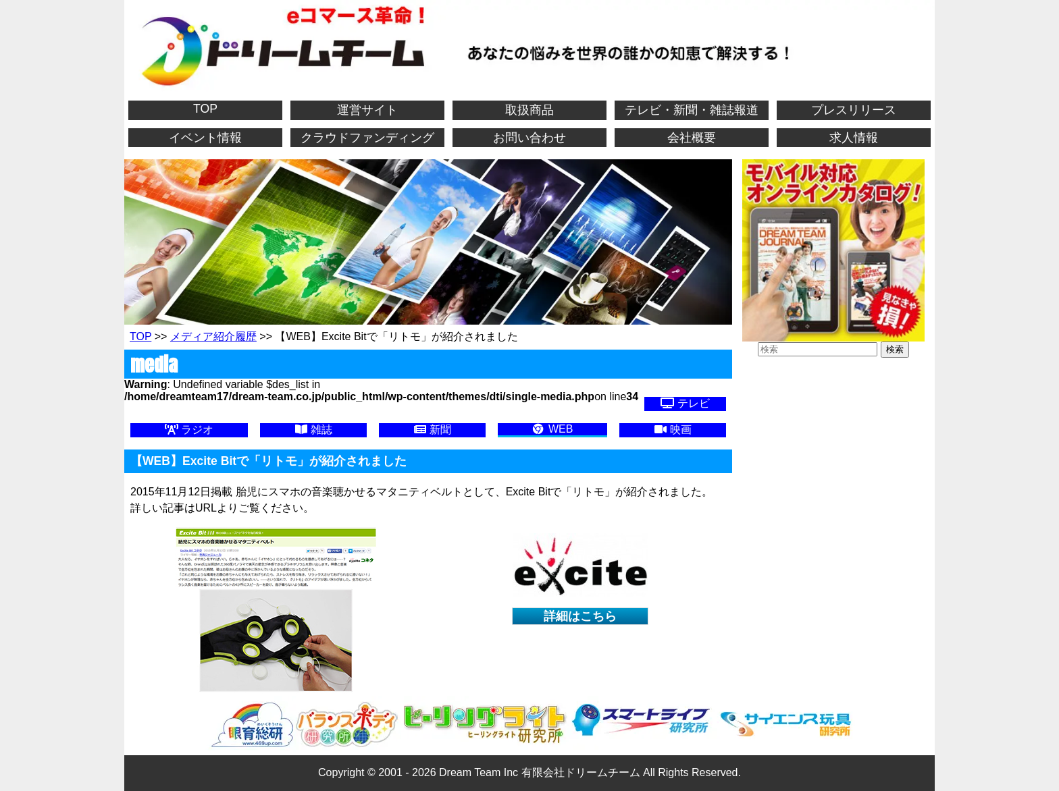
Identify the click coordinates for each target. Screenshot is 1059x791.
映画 (673, 429)
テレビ (685, 403)
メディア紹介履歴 (213, 336)
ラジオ (189, 429)
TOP (205, 108)
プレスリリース (853, 110)
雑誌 (313, 429)
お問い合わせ (529, 137)
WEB (552, 429)
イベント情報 (205, 137)
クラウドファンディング (367, 137)
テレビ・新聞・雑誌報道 (691, 110)
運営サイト (367, 110)
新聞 (432, 429)
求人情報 (853, 137)
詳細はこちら (580, 616)
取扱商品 (529, 110)
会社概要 (691, 137)
